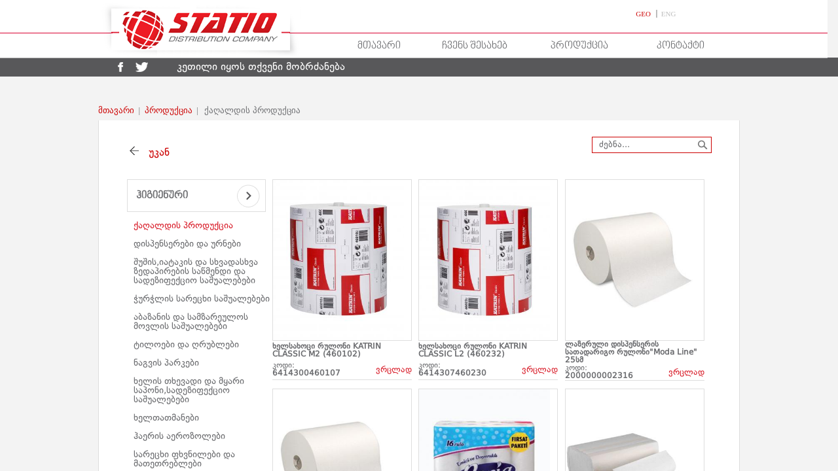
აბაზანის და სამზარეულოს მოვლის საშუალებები (191, 322)
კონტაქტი (680, 46)
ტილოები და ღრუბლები (186, 344)
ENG (668, 14)
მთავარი (379, 46)
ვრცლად (394, 370)
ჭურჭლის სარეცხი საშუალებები (202, 299)
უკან (156, 153)
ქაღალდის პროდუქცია (183, 225)
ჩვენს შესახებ (474, 46)
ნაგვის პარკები (166, 363)
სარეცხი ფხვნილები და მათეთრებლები (184, 459)
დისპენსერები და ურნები (187, 244)
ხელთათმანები (166, 418)
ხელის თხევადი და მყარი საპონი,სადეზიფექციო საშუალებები (189, 390)
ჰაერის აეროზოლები (179, 436)
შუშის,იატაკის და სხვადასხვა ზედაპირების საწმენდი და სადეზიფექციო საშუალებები (196, 271)
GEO (644, 14)
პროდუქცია (579, 46)
